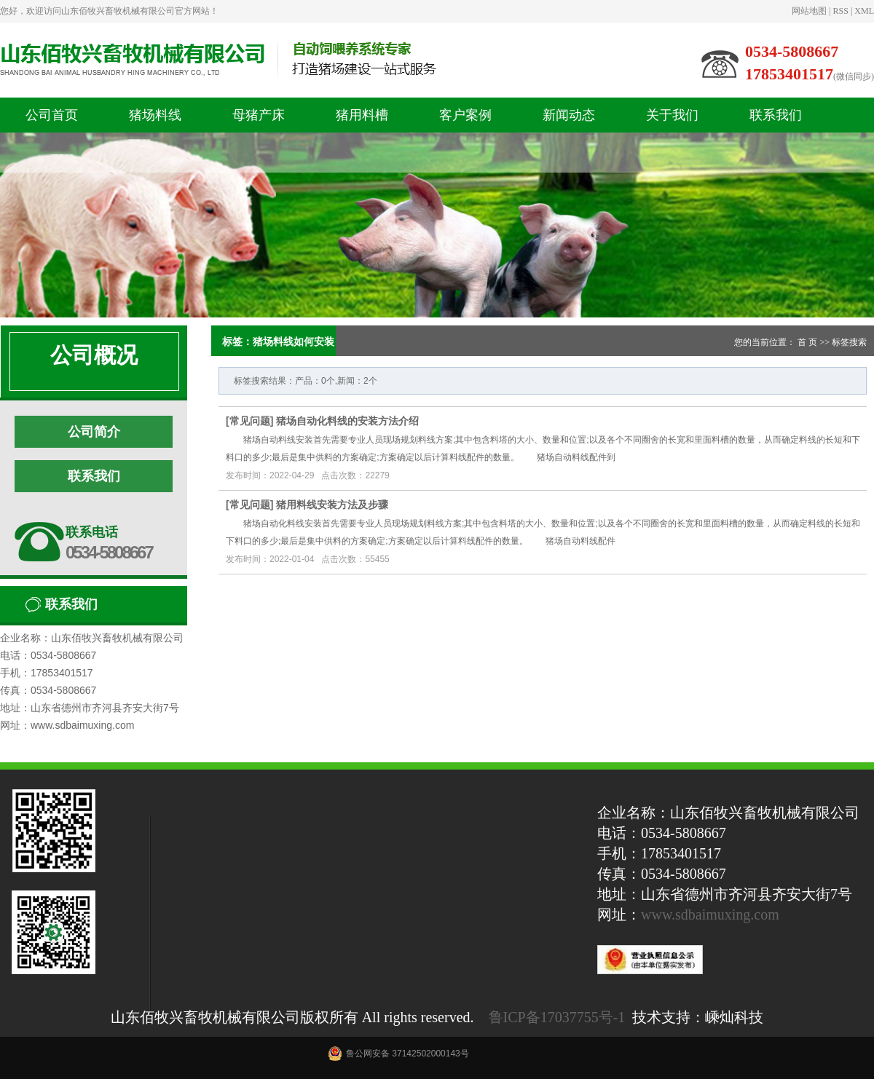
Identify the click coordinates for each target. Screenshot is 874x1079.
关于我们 (672, 115)
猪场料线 (155, 115)
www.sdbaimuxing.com (710, 914)
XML (864, 11)
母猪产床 (258, 115)
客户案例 (465, 115)
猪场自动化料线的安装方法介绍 (347, 421)
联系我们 (775, 115)
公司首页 (51, 115)
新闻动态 (569, 115)
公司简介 (94, 431)
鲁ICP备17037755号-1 (557, 1017)
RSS (841, 11)
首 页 (807, 342)
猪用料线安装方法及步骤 (332, 504)
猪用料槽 (362, 115)
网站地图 (809, 11)
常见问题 (249, 421)
